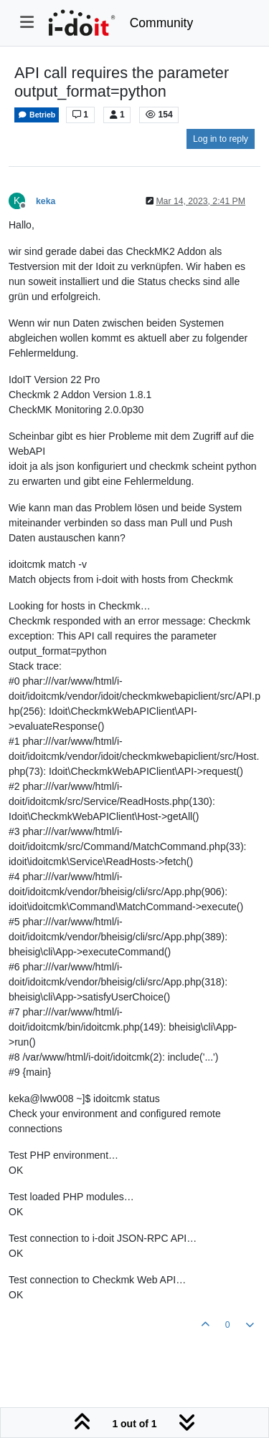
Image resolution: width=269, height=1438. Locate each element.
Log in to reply (220, 139)
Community (162, 23)
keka (45, 201)
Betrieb (36, 115)
